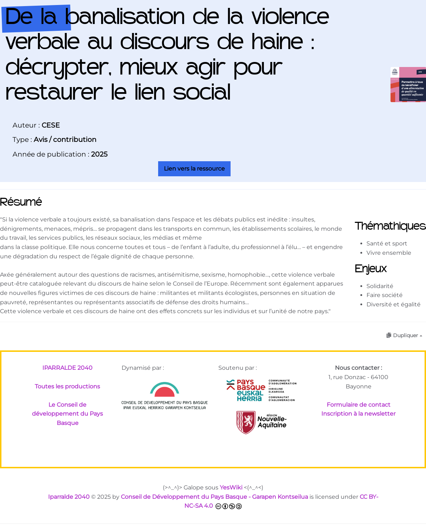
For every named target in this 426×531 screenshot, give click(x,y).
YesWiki (231, 487)
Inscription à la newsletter (358, 413)
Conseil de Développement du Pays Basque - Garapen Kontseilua (214, 496)
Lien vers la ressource (194, 168)
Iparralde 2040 (69, 496)
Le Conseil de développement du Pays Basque (67, 413)
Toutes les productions (67, 386)
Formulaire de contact (358, 404)
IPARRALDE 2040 (67, 367)
